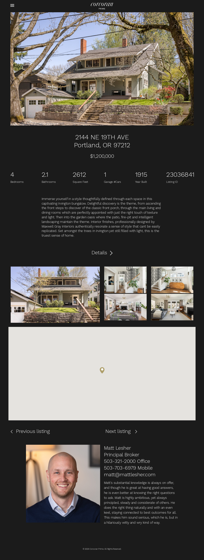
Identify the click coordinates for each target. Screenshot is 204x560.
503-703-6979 (120, 468)
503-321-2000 (120, 461)
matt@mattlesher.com (130, 474)
